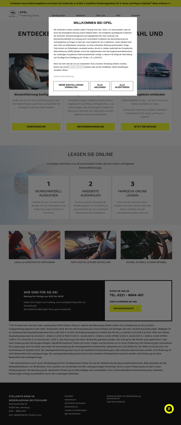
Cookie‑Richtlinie (76, 67)
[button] (71, 86)
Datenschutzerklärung (64, 76)
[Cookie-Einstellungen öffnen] (169, 409)
